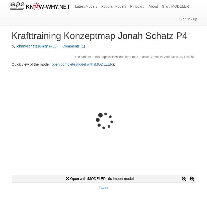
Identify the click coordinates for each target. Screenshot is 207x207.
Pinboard (137, 6)
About (153, 6)
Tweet (103, 188)
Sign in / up (188, 19)
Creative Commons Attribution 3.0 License (165, 57)
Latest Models (86, 6)
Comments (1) (73, 46)
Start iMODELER (175, 6)
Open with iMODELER (86, 179)
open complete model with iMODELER (82, 64)
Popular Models (113, 6)
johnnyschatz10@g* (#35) (36, 46)
